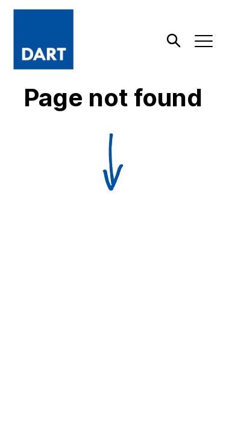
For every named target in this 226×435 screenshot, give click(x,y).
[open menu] (204, 41)
